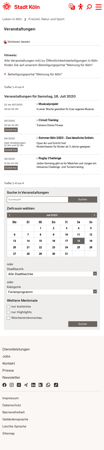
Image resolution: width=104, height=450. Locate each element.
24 (66, 247)
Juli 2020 (51, 215)
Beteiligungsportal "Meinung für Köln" (35, 74)
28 (28, 254)
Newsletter (11, 377)
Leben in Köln (12, 19)
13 (14, 241)
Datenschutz (11, 405)
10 (66, 234)
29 (40, 254)
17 (66, 241)
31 (66, 254)
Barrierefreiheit (13, 412)
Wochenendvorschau (26, 317)
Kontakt (8, 363)
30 (53, 254)
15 (40, 241)
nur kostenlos (21, 306)
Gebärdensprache (15, 419)
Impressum (10, 398)
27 (14, 254)
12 (90, 234)
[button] (99, 7)
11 (78, 234)
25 (78, 247)
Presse (8, 370)
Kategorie (52, 284)
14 (28, 241)
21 (28, 247)
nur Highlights (21, 312)
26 (90, 247)
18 (78, 241)
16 (53, 241)
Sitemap (8, 433)
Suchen (82, 199)
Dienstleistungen (16, 349)
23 (53, 247)
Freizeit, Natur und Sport (46, 19)
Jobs (6, 356)
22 (40, 247)
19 (90, 241)
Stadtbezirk (52, 266)
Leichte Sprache (14, 426)
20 (14, 247)
